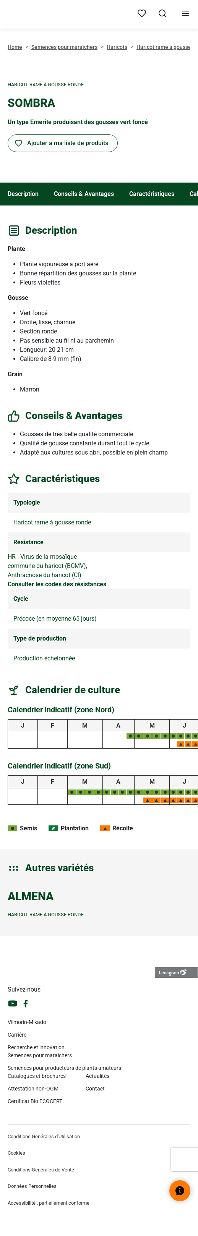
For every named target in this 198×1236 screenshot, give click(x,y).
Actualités (97, 1076)
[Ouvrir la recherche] (162, 14)
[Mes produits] (141, 13)
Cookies (16, 1153)
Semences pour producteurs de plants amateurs (64, 1068)
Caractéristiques (151, 193)
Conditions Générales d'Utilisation (44, 1136)
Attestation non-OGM (33, 1089)
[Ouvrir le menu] (185, 14)
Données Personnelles (32, 1186)
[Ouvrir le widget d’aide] (179, 1190)
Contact (95, 1089)
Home (15, 47)
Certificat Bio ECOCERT (35, 1101)
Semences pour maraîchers (64, 47)
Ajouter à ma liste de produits (67, 143)
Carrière (17, 1035)
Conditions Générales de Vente (41, 1170)
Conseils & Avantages (84, 193)
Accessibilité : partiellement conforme (48, 1203)
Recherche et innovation (36, 1047)
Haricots (117, 47)
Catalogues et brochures (37, 1076)
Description (23, 193)
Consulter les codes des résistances (57, 584)
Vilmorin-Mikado (27, 1022)
